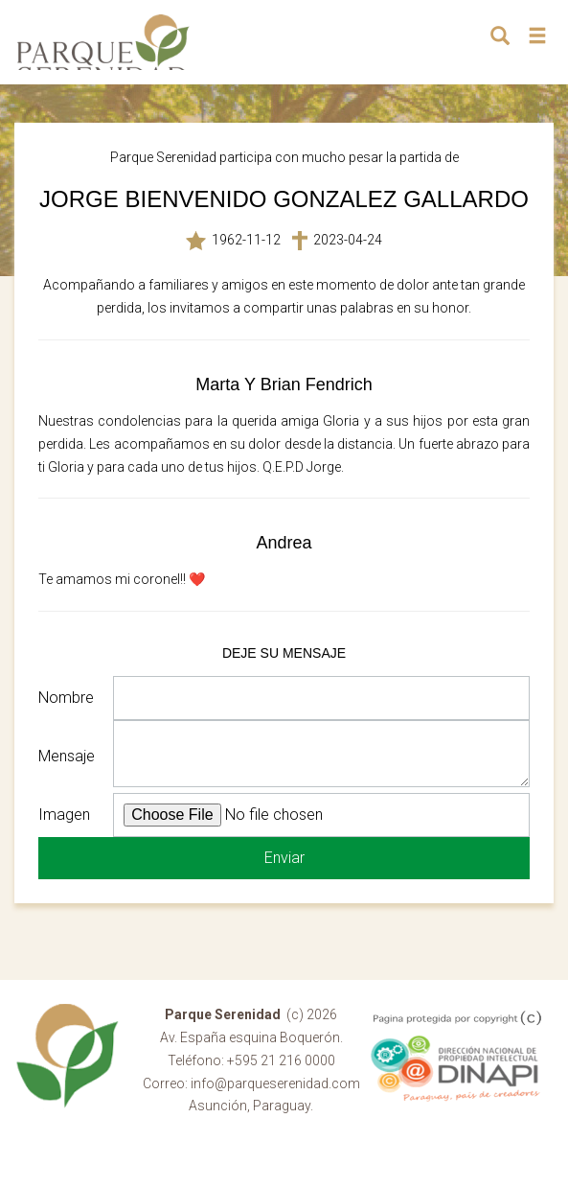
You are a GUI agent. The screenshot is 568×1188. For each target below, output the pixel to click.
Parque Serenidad (103, 42)
